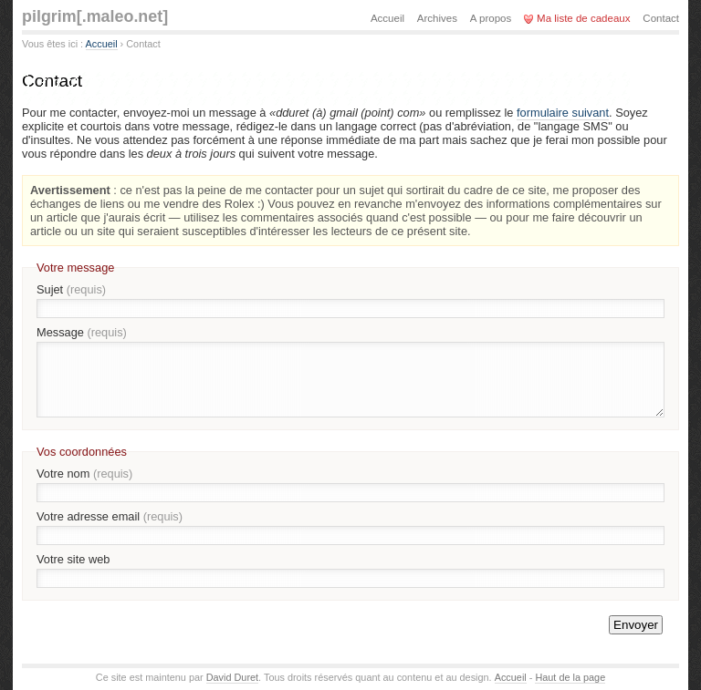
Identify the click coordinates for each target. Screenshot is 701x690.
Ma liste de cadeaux (583, 18)
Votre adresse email (110, 516)
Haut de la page (570, 677)
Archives (437, 18)
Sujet (71, 289)
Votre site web (73, 559)
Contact (661, 18)
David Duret (232, 677)
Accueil (102, 43)
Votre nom (84, 473)
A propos (490, 18)
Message (82, 332)
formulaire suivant (563, 112)
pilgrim (95, 16)
